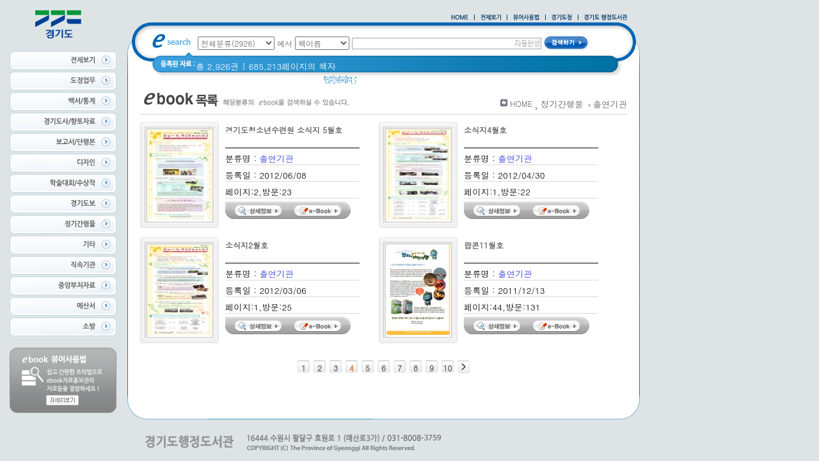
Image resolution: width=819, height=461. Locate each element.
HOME (521, 103)
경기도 (404, 83)
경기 (373, 83)
